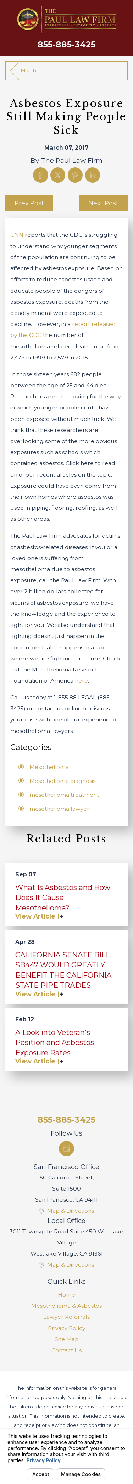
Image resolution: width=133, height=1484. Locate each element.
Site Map (67, 1339)
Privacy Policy (66, 1328)
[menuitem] (66, 1294)
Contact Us (66, 1350)
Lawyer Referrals (66, 1316)
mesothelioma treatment (64, 794)
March (28, 70)
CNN (16, 234)
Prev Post (29, 203)
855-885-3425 (66, 45)
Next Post (103, 203)
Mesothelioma (49, 767)
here (81, 680)
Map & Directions (70, 1210)
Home (66, 1294)
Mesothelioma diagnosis (62, 781)
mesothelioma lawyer (59, 808)
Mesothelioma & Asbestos (66, 1305)
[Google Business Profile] (66, 1148)
